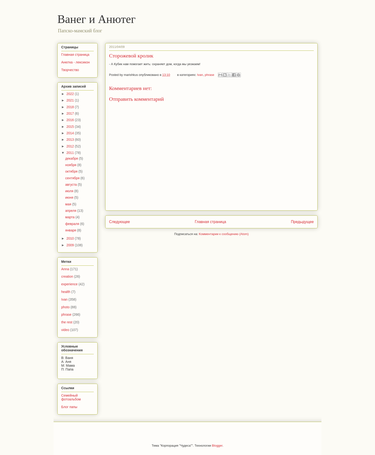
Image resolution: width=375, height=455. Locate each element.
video (65, 330)
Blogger (217, 445)
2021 (70, 100)
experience (69, 284)
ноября (71, 165)
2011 (70, 153)
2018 (70, 107)
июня (69, 197)
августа (71, 184)
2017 (70, 113)
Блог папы (69, 407)
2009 (70, 245)
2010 (70, 238)
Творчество (70, 70)
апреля (71, 211)
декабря (72, 158)
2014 (70, 133)
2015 (70, 127)
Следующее (119, 222)
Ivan (200, 75)
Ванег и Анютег (96, 19)
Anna (65, 269)
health (65, 292)
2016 (70, 120)
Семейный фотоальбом (71, 397)
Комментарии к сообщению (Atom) (224, 234)
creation (67, 276)
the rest (66, 322)
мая (68, 204)
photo (65, 307)
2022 (70, 94)
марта (70, 217)
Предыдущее (302, 222)
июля (69, 191)
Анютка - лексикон (75, 62)
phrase (209, 75)
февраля (72, 224)
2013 (70, 139)
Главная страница (210, 222)
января (71, 230)
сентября (73, 178)
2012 (70, 146)
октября (71, 171)
